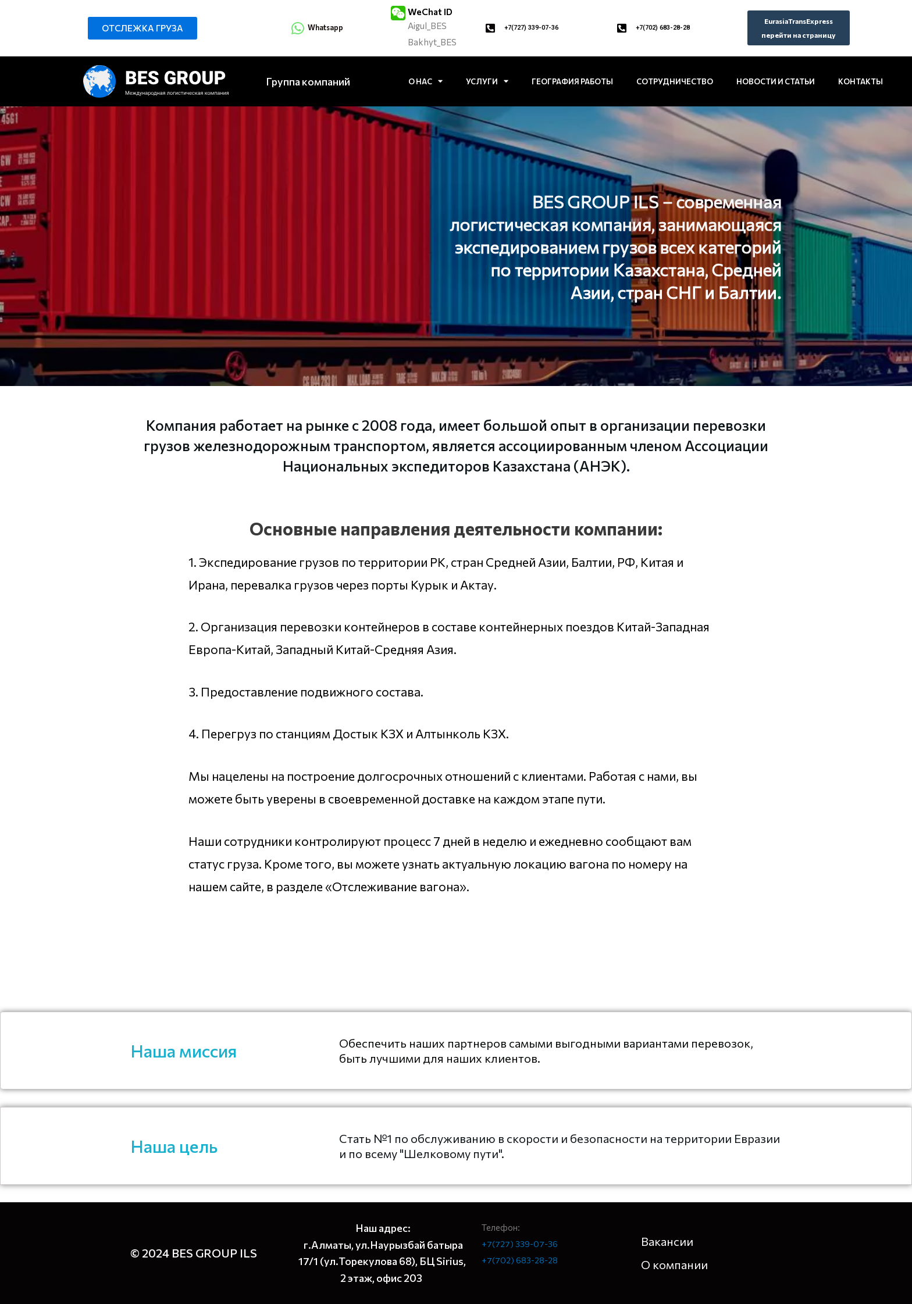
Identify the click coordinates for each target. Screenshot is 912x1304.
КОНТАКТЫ (860, 81)
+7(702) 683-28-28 (666, 27)
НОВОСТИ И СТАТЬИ (775, 81)
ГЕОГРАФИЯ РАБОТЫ (572, 81)
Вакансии (667, 1241)
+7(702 (497, 1260)
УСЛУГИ (487, 81)
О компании (674, 1264)
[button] (142, 28)
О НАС (425, 81)
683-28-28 (537, 1260)
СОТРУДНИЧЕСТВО (674, 81)
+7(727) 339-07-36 (535, 27)
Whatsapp (329, 27)
